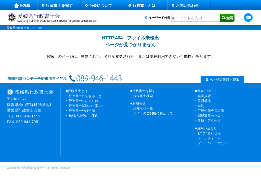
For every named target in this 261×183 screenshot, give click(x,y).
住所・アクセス (209, 121)
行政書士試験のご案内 (85, 106)
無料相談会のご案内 (83, 116)
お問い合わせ (187, 5)
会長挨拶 (204, 96)
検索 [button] (229, 18)
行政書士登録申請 (82, 111)
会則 (201, 106)
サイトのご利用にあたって (153, 113)
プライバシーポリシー (214, 143)
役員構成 (204, 101)
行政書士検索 (143, 96)
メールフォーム (209, 138)
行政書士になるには (83, 101)
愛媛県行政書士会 (18, 27)
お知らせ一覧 (143, 108)
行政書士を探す (59, 5)
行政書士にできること (85, 96)
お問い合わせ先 (209, 133)
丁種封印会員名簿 (211, 111)
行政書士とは (144, 5)
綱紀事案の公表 (209, 116)
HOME (25, 5)
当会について (100, 5)
